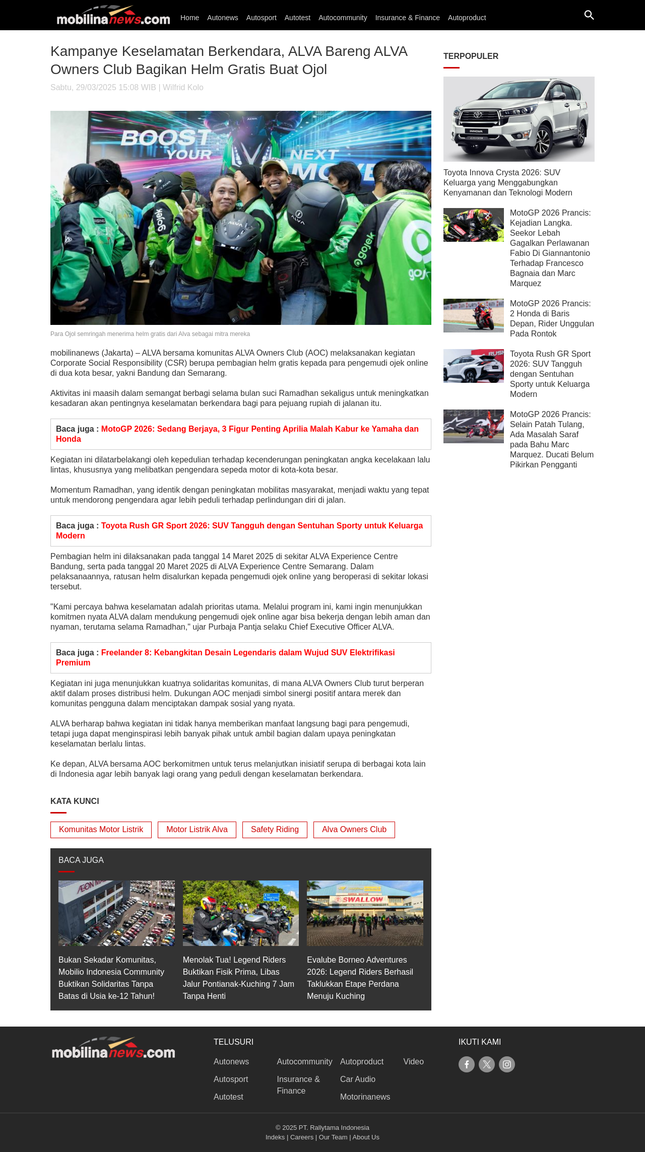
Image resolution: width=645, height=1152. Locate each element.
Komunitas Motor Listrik (101, 829)
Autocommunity (342, 18)
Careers (301, 1137)
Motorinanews (365, 1097)
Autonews (222, 18)
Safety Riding (275, 829)
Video (414, 1061)
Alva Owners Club (354, 829)
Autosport (261, 18)
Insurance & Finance (407, 18)
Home (189, 18)
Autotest (297, 18)
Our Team (333, 1137)
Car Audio (357, 1079)
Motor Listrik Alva (197, 829)
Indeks (275, 1137)
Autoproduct (467, 18)
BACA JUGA (81, 860)
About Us (366, 1137)
